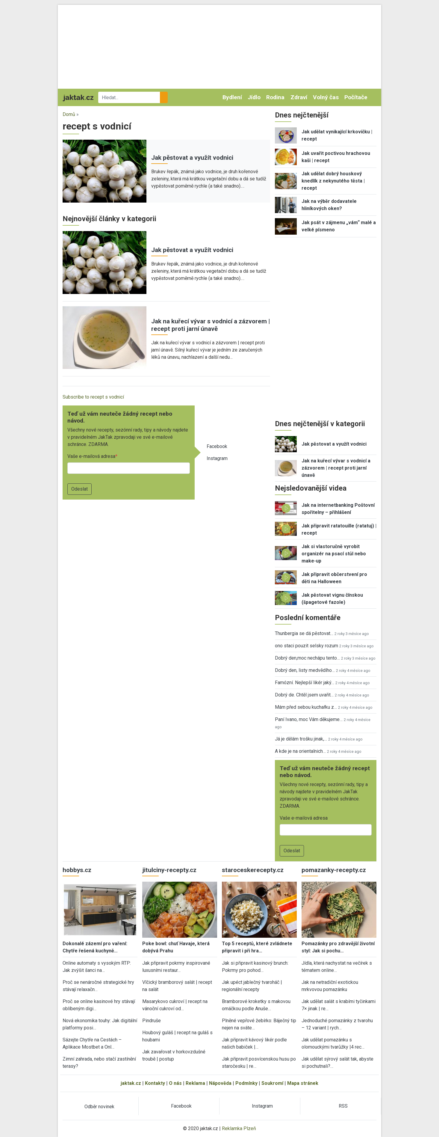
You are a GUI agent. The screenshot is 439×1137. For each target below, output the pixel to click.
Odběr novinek (99, 1106)
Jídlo (254, 97)
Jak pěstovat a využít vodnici (192, 157)
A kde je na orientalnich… (300, 751)
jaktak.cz (131, 1083)
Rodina (275, 97)
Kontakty (155, 1083)
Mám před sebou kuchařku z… (306, 707)
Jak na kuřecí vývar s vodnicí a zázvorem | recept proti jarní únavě (210, 325)
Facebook (217, 446)
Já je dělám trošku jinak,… (301, 739)
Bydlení (232, 97)
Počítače (355, 97)
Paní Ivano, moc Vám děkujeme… (309, 719)
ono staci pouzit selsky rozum (306, 646)
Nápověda (220, 1083)
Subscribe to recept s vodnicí (93, 397)
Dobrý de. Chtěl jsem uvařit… (304, 695)
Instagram (217, 458)
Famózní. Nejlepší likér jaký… (304, 682)
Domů (69, 114)
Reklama (195, 1083)
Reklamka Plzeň (239, 1128)
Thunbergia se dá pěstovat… (304, 633)
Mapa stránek (302, 1083)
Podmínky (246, 1083)
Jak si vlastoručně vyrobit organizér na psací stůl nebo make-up (334, 554)
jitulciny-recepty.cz (169, 870)
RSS (343, 1106)
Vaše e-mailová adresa (91, 456)
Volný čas (326, 97)
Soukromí (272, 1083)
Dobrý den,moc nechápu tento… (307, 658)
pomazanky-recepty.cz (334, 870)
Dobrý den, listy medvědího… (305, 670)
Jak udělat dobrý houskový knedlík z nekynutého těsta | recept (333, 181)
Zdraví (298, 97)
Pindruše (151, 1020)
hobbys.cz (77, 870)
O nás (175, 1083)
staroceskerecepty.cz (253, 870)
